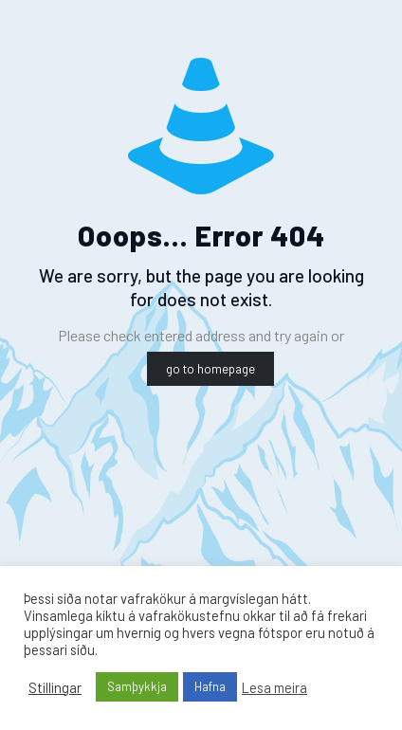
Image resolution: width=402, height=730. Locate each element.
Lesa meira (274, 687)
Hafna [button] (210, 686)
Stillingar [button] (55, 687)
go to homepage (210, 368)
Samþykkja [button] (137, 686)
